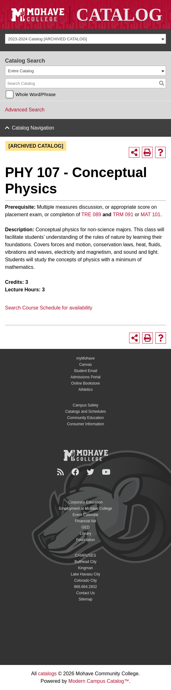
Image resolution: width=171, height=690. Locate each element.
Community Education (85, 418)
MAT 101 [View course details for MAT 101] (150, 214)
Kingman (85, 568)
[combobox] (85, 39)
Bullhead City (85, 562)
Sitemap (85, 599)
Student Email (85, 371)
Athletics (85, 389)
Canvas (85, 364)
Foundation (85, 540)
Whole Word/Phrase (35, 94)
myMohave (85, 358)
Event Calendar (85, 515)
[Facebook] (76, 472)
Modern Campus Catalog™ (98, 681)
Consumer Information (85, 424)
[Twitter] (91, 472)
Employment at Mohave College (85, 508)
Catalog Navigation (33, 127)
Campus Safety (85, 405)
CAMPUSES (85, 555)
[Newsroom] (61, 472)
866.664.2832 (85, 587)
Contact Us (85, 593)
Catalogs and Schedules (85, 411)
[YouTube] (107, 472)
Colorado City (85, 580)
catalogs (47, 673)
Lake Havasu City (85, 574)
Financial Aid (85, 521)
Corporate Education (85, 502)
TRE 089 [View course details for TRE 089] (91, 214)
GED (85, 527)
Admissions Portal (85, 377)
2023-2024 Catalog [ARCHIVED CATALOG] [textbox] (47, 39)
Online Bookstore (85, 383)
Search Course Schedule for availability (48, 307)
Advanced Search (24, 109)
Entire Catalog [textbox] (21, 71)
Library (85, 533)
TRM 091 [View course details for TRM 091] (123, 214)
